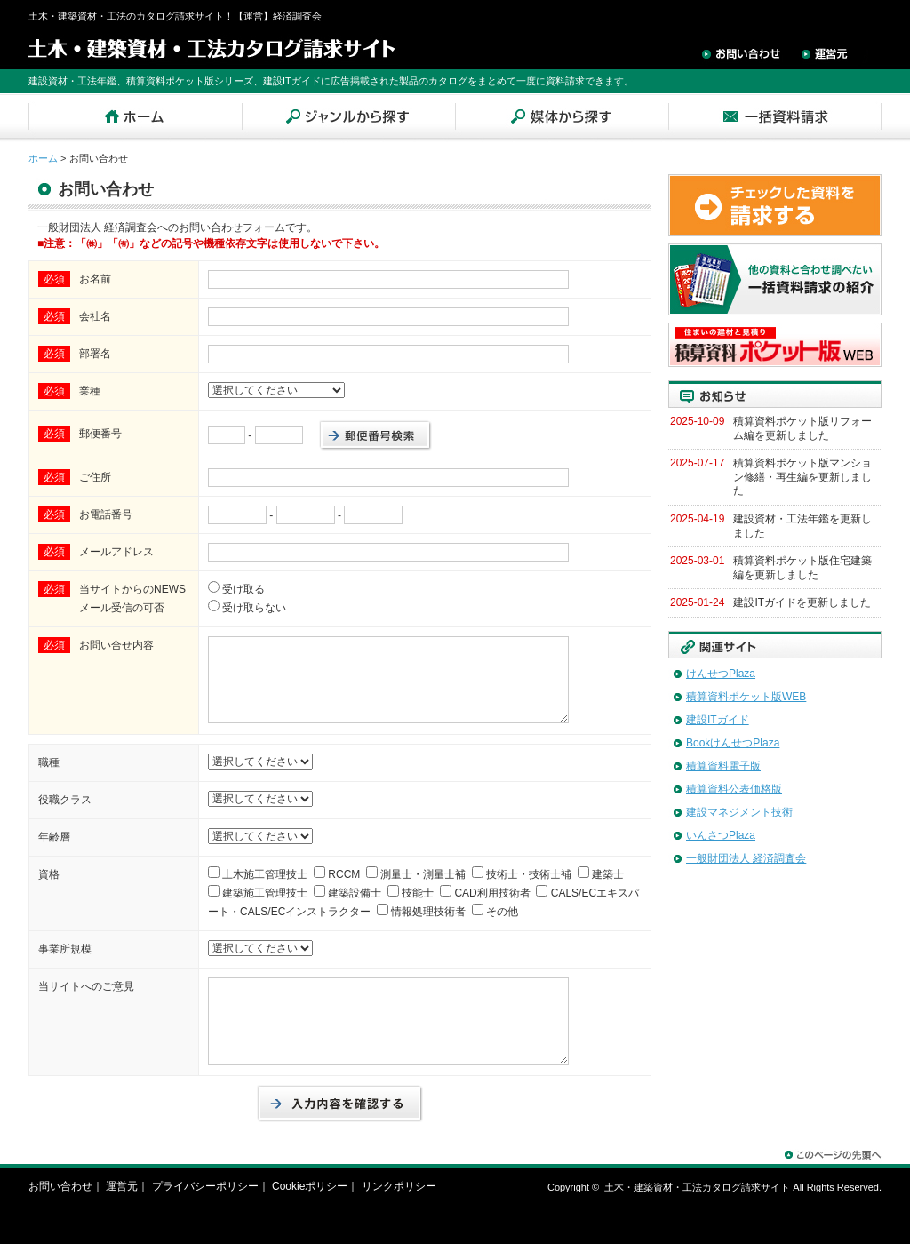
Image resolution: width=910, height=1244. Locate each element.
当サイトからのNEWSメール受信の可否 (132, 598)
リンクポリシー (399, 1186)
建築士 (608, 874)
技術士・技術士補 (528, 874)
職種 (49, 762)
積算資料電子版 (723, 766)
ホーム (43, 158)
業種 (89, 391)
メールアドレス (116, 552)
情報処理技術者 (428, 911)
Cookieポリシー (309, 1186)
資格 (49, 874)
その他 (502, 911)
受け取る (243, 589)
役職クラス (65, 799)
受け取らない (254, 608)
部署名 (95, 353)
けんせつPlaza (720, 673)
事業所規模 (65, 949)
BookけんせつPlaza (732, 743)
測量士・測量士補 (423, 874)
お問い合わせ (60, 1186)
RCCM (344, 874)
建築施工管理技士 (264, 893)
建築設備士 (354, 893)
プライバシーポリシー (205, 1186)
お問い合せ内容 (116, 645)
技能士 (418, 893)
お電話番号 (105, 514)
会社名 (95, 316)
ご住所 (95, 477)
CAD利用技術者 (492, 893)
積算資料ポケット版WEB (746, 696)
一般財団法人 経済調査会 (746, 858)
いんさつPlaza (720, 835)
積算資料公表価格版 (734, 789)
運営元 (122, 1186)
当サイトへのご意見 (86, 986)
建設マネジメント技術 (739, 812)
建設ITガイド (717, 720)
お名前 (95, 279)
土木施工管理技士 (264, 874)
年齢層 (54, 837)
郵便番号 (100, 433)
